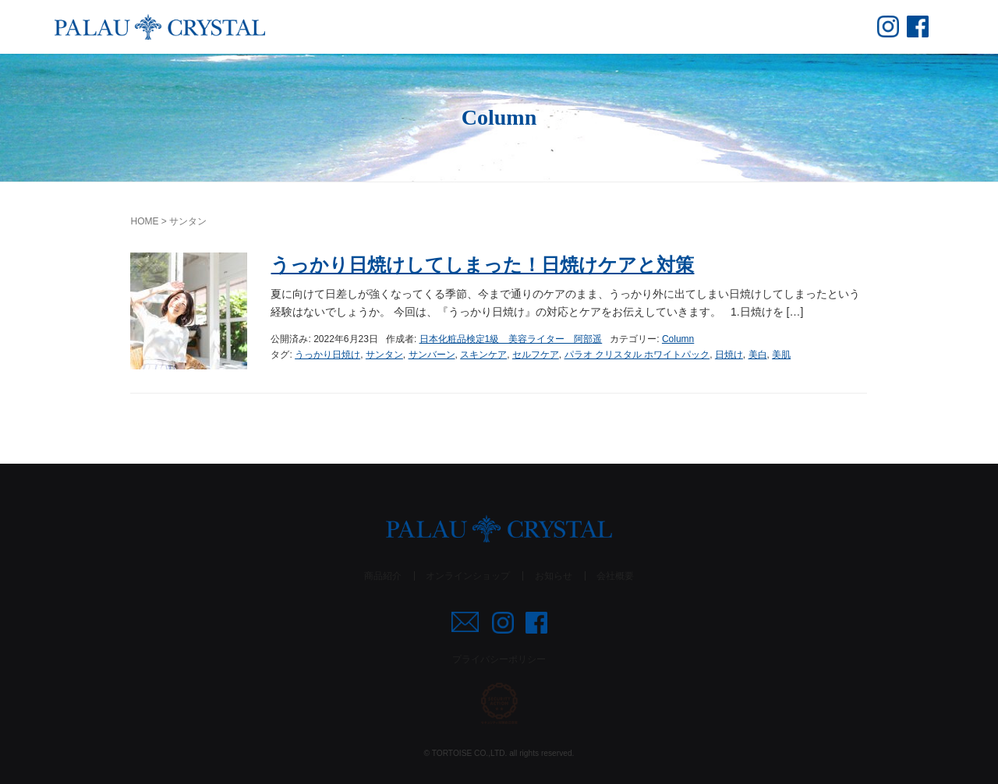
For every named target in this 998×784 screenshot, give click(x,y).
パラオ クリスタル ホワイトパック (637, 354)
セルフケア (535, 354)
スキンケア (483, 354)
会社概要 (615, 575)
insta (888, 26)
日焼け (729, 354)
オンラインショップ (468, 575)
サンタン (384, 354)
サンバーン (432, 354)
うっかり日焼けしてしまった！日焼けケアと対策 (482, 264)
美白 (757, 354)
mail (465, 622)
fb (918, 26)
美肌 (781, 354)
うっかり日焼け (327, 354)
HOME (144, 221)
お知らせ (553, 575)
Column (678, 339)
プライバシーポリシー (499, 659)
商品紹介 (383, 575)
